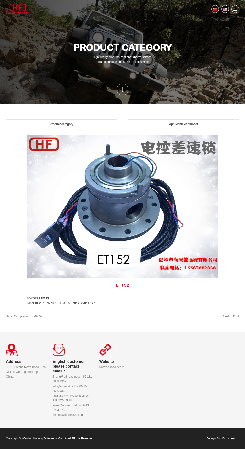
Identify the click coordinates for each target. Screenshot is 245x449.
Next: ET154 (231, 316)
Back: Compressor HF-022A (24, 316)
